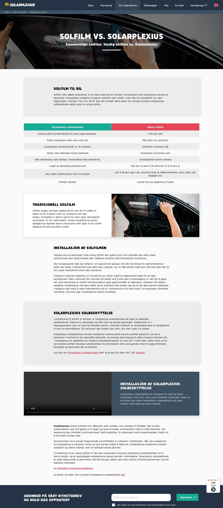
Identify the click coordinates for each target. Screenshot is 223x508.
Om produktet (20, 12)
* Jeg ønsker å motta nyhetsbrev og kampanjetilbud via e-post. (145, 504)
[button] (138, 5)
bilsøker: (140, 352)
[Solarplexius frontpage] (45, 5)
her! (123, 474)
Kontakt (179, 5)
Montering (106, 5)
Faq (166, 5)
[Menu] (218, 479)
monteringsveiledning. (80, 468)
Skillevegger (150, 5)
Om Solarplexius (128, 5)
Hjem (91, 5)
